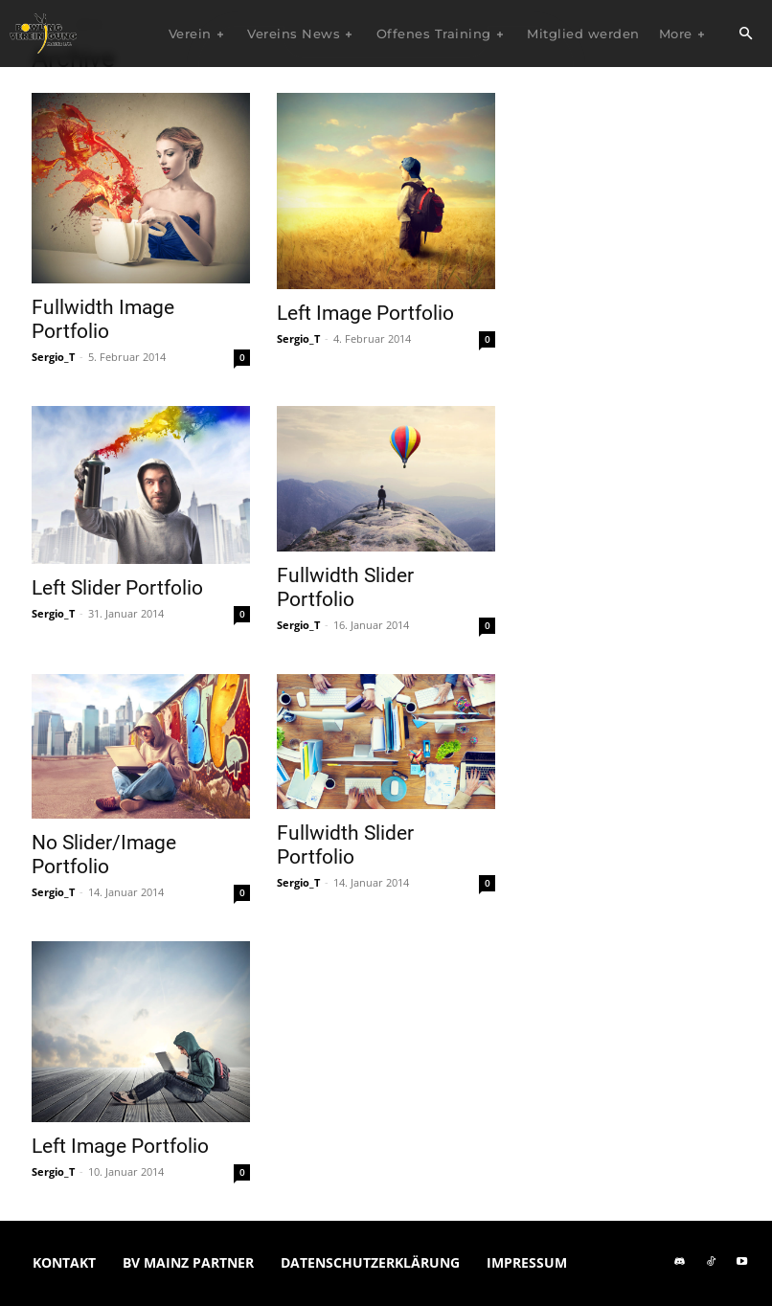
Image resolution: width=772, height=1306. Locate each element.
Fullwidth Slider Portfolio (345, 587)
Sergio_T (53, 356)
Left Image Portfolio (365, 313)
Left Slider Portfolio (117, 587)
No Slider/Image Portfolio (104, 854)
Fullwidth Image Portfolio (103, 319)
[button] (745, 34)
